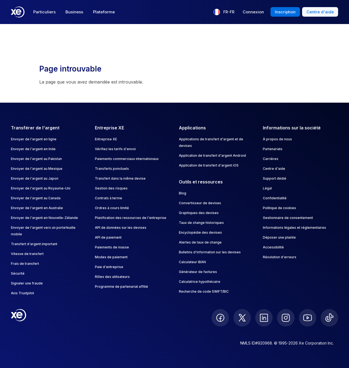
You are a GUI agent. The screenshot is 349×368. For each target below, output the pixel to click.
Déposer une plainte (279, 237)
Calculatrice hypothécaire (199, 282)
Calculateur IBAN (192, 262)
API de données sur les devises (120, 227)
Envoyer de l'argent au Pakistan (36, 159)
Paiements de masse (112, 247)
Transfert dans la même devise (120, 178)
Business (74, 11)
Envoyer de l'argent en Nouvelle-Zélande (44, 218)
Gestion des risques (111, 188)
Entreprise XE (106, 139)
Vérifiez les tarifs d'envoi (115, 149)
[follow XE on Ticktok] (329, 318)
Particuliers (44, 11)
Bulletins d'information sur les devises (210, 252)
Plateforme (104, 11)
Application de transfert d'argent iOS (209, 165)
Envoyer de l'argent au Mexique (36, 169)
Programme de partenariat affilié (121, 286)
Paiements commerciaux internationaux (127, 159)
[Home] (18, 12)
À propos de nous (277, 139)
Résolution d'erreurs (279, 257)
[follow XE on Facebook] (220, 318)
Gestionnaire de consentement (288, 218)
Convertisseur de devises (200, 203)
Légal (267, 188)
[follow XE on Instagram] (285, 318)
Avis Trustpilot (22, 293)
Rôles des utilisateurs (112, 277)
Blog (182, 193)
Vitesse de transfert (27, 254)
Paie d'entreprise (109, 267)
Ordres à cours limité (112, 208)
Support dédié (274, 178)
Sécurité (18, 273)
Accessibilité (273, 247)
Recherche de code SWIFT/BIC (204, 291)
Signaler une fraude (27, 283)
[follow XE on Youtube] (307, 318)
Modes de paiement (111, 257)
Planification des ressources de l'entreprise (130, 218)
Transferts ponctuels (112, 169)
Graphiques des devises (199, 213)
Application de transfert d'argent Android (212, 155)
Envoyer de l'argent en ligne (33, 139)
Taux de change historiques (201, 223)
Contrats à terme (108, 198)
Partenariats (272, 149)
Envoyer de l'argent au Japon (34, 178)
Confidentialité (275, 198)
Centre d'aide (274, 169)
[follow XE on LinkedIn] (264, 318)
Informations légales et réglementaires (294, 227)
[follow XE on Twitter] (242, 318)
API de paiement (108, 237)
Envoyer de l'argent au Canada (36, 198)
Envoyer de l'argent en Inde (33, 149)
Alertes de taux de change (200, 242)
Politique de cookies (279, 208)
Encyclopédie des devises (200, 232)
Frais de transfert (25, 264)
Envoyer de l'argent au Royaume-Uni (40, 188)
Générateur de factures (198, 272)
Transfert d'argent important (34, 244)
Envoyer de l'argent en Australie (37, 208)
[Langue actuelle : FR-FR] (224, 12)
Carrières (270, 159)
